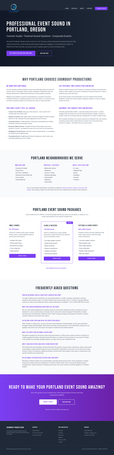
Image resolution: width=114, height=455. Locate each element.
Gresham (63, 188)
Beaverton (69, 188)
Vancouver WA (83, 188)
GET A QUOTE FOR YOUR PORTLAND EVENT (21, 53)
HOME (67, 8)
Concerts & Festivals (37, 433)
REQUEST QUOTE (22, 256)
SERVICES (74, 8)
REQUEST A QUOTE (48, 402)
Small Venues (36, 430)
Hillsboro (75, 188)
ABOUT (82, 8)
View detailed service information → (57, 268)
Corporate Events (36, 435)
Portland (60, 430)
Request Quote (101, 8)
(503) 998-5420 (44, 53)
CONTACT (89, 8)
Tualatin (29, 190)
